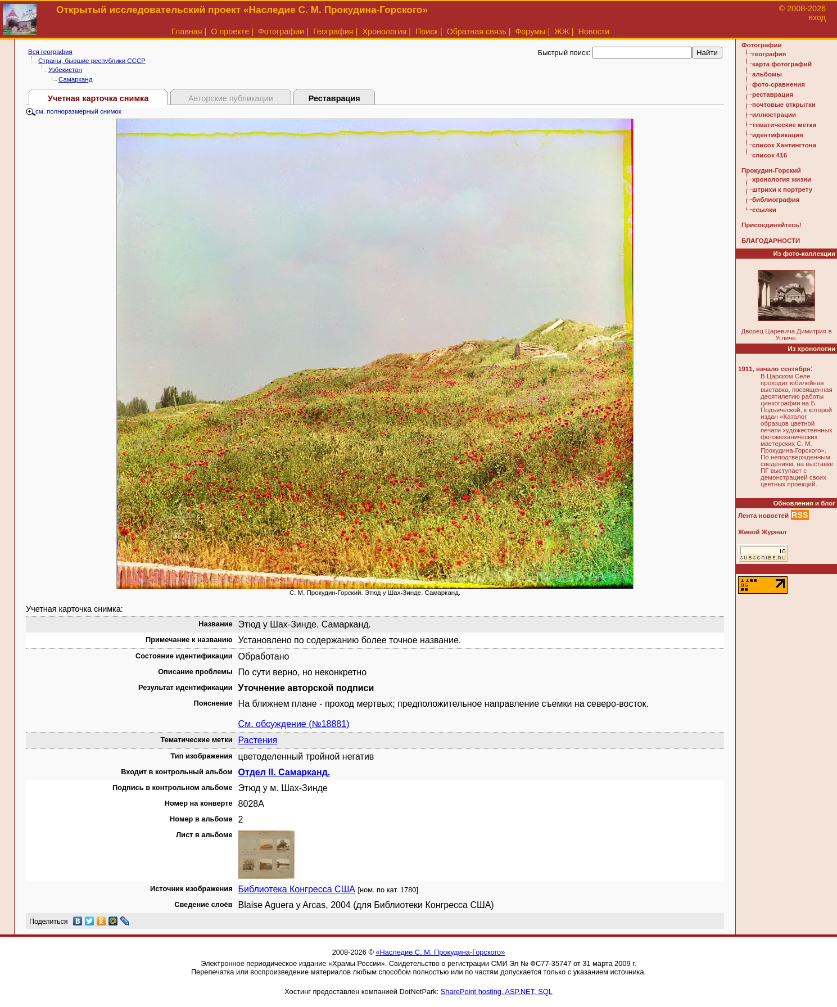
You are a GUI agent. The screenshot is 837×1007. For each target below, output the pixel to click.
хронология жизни (781, 179)
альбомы (767, 74)
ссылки (764, 209)
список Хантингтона (784, 145)
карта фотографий (782, 64)
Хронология (384, 31)
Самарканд (75, 79)
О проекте (230, 31)
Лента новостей (763, 515)
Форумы (530, 31)
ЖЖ (561, 31)
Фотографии (281, 31)
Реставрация (334, 98)
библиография (776, 199)
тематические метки (784, 124)
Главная (186, 31)
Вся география (50, 51)
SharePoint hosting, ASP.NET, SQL (497, 991)
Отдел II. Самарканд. (284, 772)
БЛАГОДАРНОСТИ (770, 240)
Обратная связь (476, 31)
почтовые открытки (784, 104)
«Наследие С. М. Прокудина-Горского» (440, 952)
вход (817, 17)
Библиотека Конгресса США (296, 889)
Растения (258, 740)
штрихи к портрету (782, 189)
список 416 (769, 155)
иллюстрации (774, 114)
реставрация (772, 94)
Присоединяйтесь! (771, 225)
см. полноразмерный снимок (73, 111)
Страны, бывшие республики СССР (92, 60)
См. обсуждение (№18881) (294, 724)
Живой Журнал (762, 532)
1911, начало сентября (774, 368)
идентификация (777, 135)
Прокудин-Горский (771, 170)
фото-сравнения (778, 84)
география (769, 54)
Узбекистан (65, 69)
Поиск (426, 31)
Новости (594, 31)
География (333, 31)
